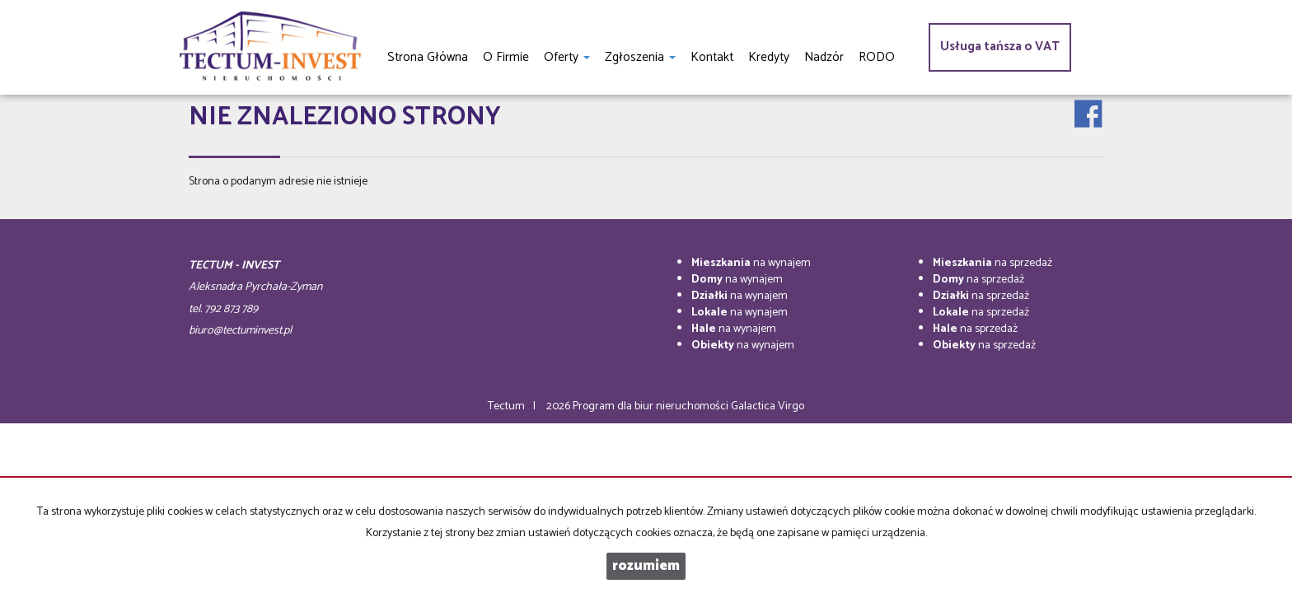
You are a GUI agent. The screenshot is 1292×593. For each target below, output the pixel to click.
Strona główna (427, 57)
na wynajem (751, 263)
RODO (877, 57)
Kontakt (711, 57)
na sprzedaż (992, 263)
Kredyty (768, 57)
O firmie (506, 57)
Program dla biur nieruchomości (652, 406)
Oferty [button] (567, 57)
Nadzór (824, 57)
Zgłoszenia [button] (640, 57)
